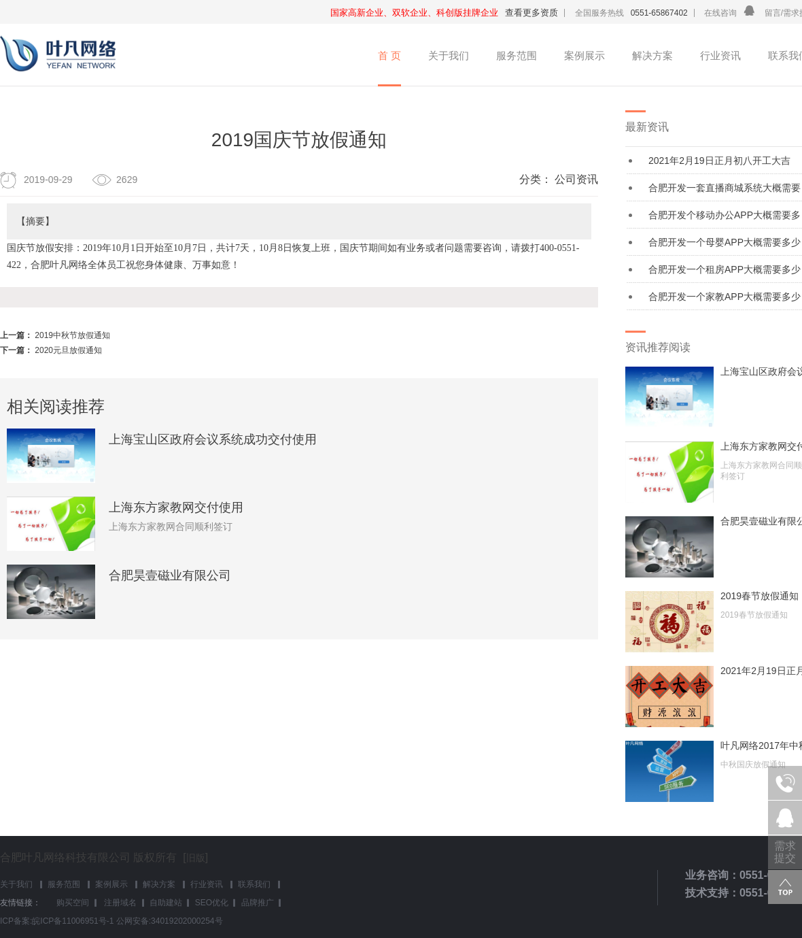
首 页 (389, 55)
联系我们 (254, 884)
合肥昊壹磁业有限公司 (170, 575)
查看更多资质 (531, 12)
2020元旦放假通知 (68, 350)
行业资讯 (720, 55)
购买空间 (72, 902)
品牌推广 (257, 902)
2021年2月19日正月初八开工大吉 (719, 160)
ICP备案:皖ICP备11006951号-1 (57, 921)
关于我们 (448, 55)
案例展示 (584, 55)
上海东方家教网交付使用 (176, 507)
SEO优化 (211, 902)
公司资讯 (576, 179)
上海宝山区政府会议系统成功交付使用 (213, 439)
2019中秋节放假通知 (72, 335)
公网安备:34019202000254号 (169, 921)
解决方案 (652, 55)
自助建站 (166, 902)
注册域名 (119, 902)
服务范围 (516, 55)
